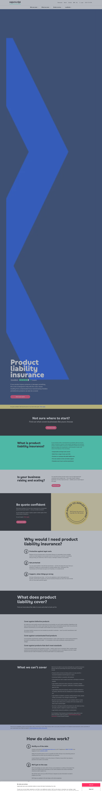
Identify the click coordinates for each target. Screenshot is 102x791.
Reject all (91, 779)
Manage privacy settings (23, 788)
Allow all (91, 775)
